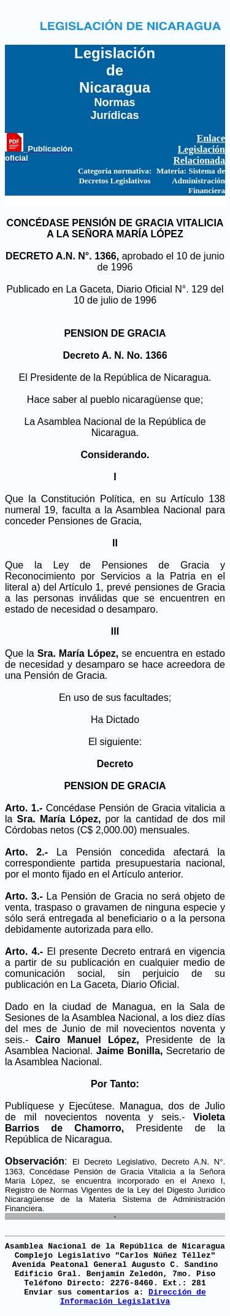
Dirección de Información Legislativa (133, 1297)
